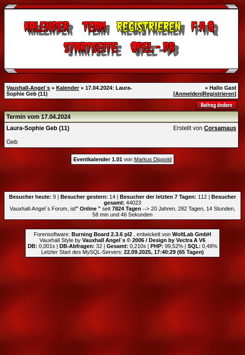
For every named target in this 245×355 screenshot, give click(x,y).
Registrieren (218, 94)
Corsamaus (220, 128)
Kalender (67, 88)
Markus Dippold (153, 159)
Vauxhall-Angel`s (28, 88)
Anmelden (188, 94)
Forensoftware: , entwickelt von (122, 234)
